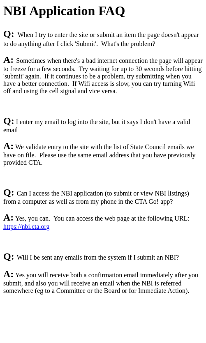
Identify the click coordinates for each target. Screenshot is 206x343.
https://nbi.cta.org (26, 226)
